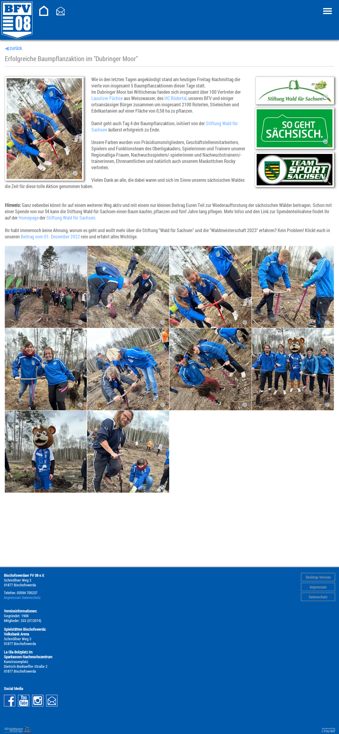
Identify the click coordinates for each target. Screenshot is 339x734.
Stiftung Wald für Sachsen (70, 217)
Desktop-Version (318, 577)
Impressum (318, 587)
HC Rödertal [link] (175, 98)
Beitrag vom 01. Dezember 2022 (50, 236)
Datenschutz (318, 596)
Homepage (29, 217)
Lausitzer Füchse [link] (107, 98)
